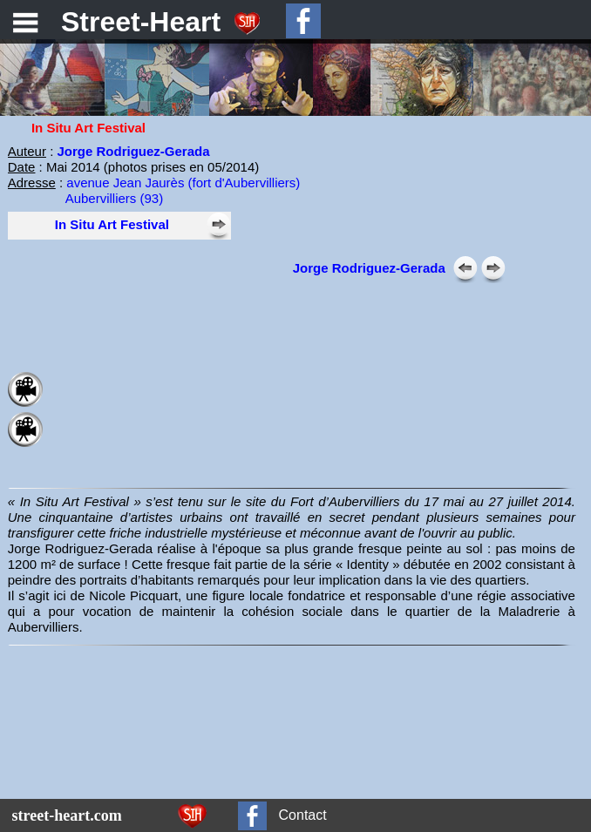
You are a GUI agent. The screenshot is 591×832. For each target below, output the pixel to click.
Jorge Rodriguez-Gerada (369, 267)
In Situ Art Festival (112, 224)
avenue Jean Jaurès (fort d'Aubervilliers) (183, 182)
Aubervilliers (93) (114, 198)
